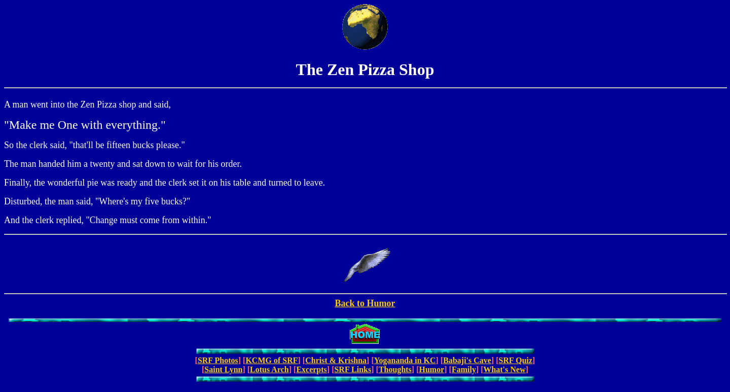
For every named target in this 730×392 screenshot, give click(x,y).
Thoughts (395, 369)
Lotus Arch (269, 369)
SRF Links (352, 369)
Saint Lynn (223, 369)
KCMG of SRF (271, 360)
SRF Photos (218, 360)
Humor (431, 369)
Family (464, 369)
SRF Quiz (516, 360)
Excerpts (311, 369)
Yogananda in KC (405, 360)
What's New (505, 369)
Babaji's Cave (467, 360)
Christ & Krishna (336, 360)
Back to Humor (365, 303)
